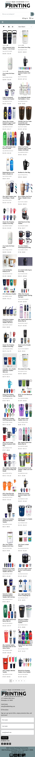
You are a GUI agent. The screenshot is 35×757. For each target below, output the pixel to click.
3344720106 (4, 704)
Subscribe (4, 737)
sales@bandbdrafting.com (8, 706)
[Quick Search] (15, 14)
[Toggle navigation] (2, 22)
